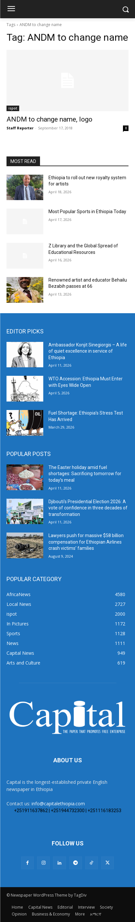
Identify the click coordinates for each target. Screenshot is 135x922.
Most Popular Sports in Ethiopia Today (87, 211)
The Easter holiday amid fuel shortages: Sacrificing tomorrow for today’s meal (84, 474)
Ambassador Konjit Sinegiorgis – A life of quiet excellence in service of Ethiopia (87, 351)
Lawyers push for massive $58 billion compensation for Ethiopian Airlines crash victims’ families (86, 542)
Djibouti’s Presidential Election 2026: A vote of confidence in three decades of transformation (88, 508)
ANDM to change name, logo (49, 119)
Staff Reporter (20, 127)
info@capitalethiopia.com (58, 803)
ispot (12, 108)
